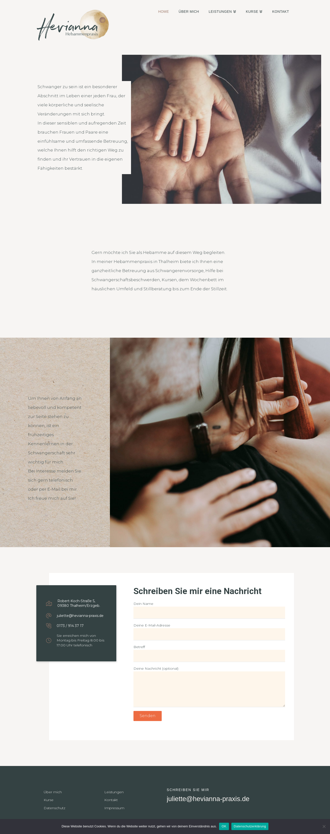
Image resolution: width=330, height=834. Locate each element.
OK (224, 826)
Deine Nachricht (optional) (209, 671)
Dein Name (209, 608)
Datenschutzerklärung (250, 826)
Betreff (209, 652)
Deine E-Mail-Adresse (209, 630)
